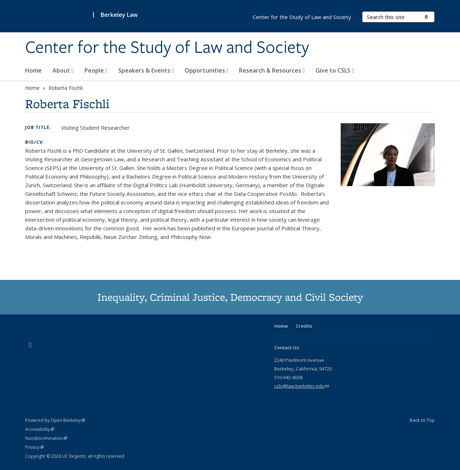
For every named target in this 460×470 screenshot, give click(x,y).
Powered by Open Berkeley (55, 420)
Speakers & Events (146, 70)
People (95, 70)
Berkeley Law (119, 15)
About (63, 70)
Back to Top (422, 420)
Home (33, 70)
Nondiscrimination (46, 438)
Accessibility (39, 429)
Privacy (34, 447)
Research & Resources (272, 70)
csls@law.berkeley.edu (301, 386)
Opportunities (207, 70)
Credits (304, 326)
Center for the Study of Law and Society (167, 48)
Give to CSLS (335, 70)
